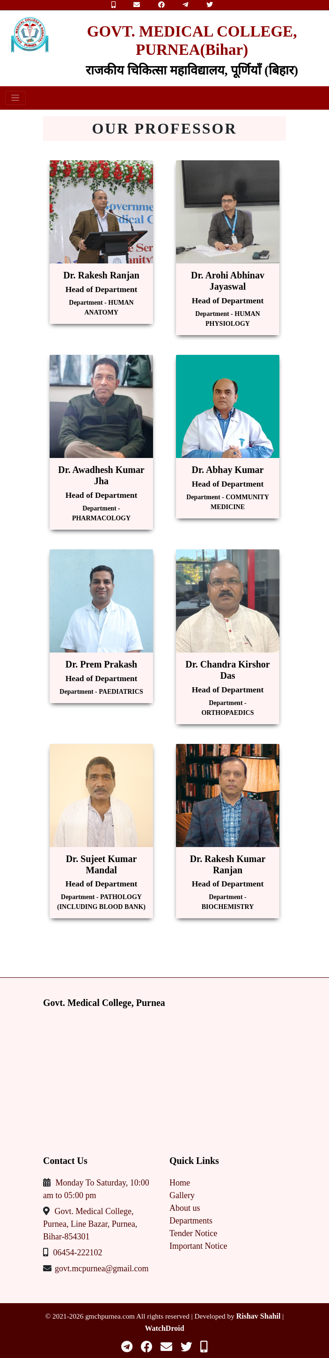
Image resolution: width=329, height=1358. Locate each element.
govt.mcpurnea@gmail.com (102, 1268)
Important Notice (198, 1246)
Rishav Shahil (258, 1316)
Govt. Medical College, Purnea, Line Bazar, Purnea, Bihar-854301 (90, 1224)
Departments (190, 1220)
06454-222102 (77, 1252)
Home (179, 1182)
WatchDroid (164, 1328)
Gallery (182, 1195)
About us (184, 1208)
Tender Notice (193, 1233)
